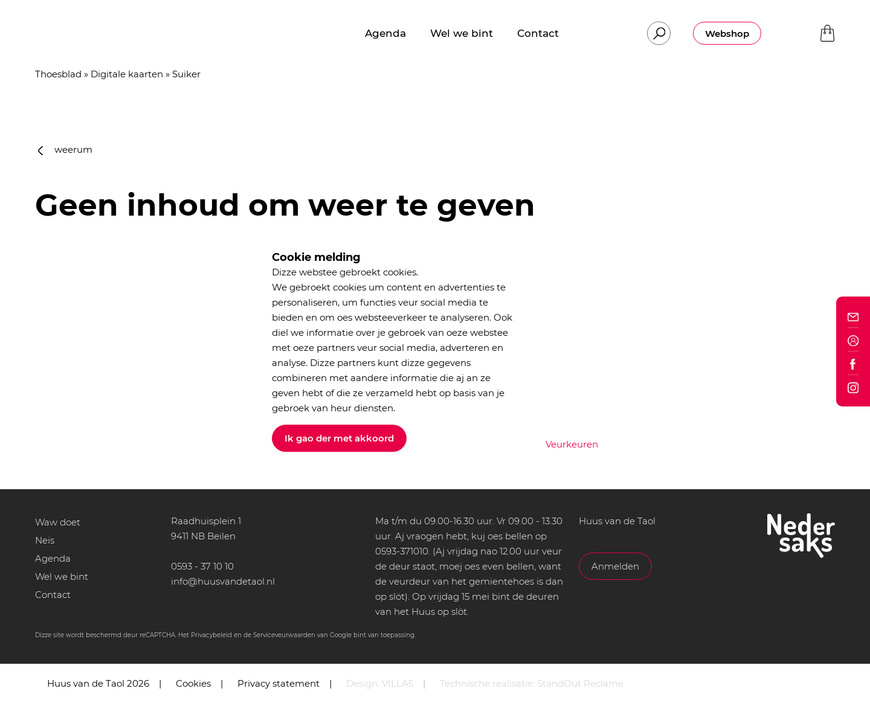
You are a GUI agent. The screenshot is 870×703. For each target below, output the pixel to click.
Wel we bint (61, 576)
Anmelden (615, 566)
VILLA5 (397, 683)
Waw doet (57, 522)
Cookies (193, 683)
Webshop (727, 33)
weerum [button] (65, 149)
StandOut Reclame (580, 683)
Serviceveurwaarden (284, 635)
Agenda (53, 558)
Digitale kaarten (127, 74)
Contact (53, 594)
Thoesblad (58, 74)
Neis (44, 540)
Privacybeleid (211, 635)
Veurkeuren (572, 444)
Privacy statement (278, 683)
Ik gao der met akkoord (339, 438)
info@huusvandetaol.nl (223, 581)
